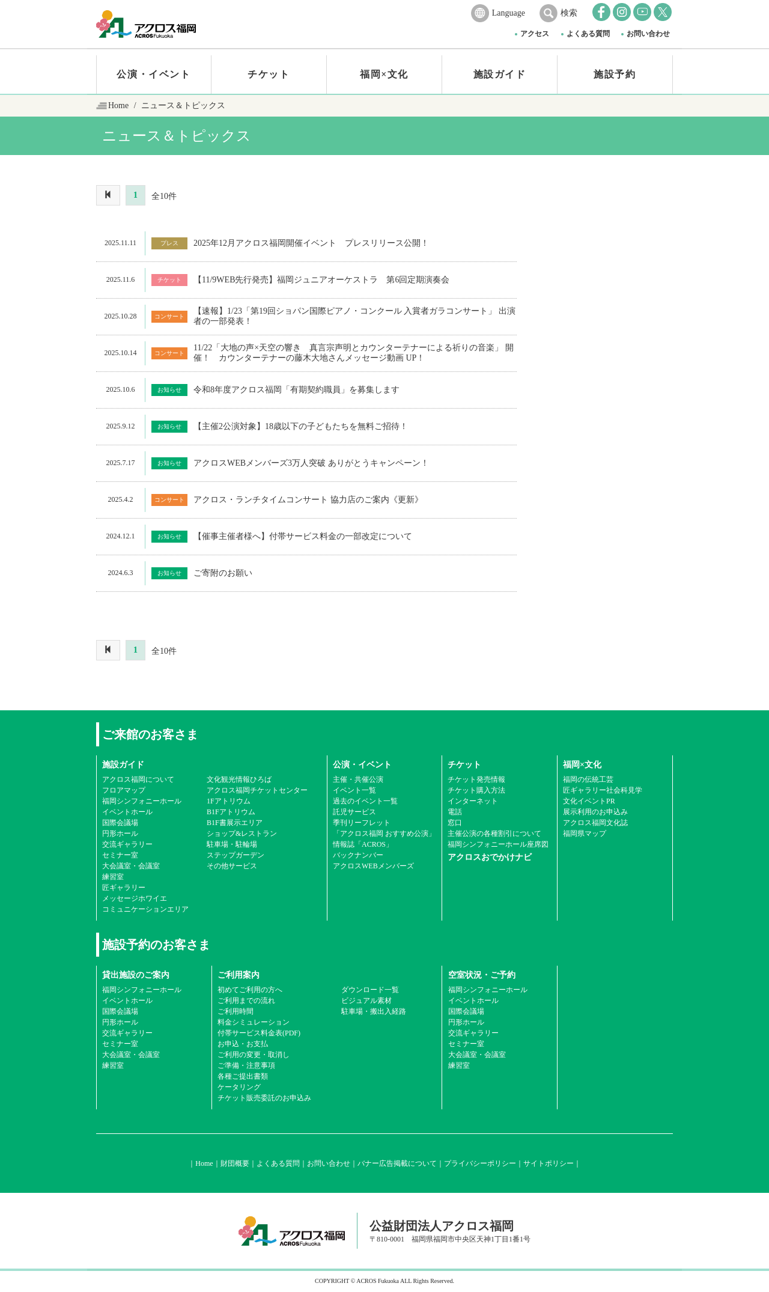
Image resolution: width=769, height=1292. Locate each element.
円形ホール (120, 833)
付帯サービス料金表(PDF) (258, 1033)
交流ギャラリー (127, 844)
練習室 (113, 877)
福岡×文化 (384, 74)
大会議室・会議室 (131, 866)
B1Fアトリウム (231, 812)
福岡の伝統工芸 (588, 779)
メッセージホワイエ (134, 898)
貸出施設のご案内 (135, 975)
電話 (455, 812)
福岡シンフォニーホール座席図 (498, 844)
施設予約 (615, 74)
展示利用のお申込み (595, 812)
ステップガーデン (235, 855)
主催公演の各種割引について (494, 833)
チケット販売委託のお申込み (264, 1098)
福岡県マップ (584, 833)
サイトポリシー (548, 1163)
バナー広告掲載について (397, 1163)
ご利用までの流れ (246, 1000)
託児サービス (354, 812)
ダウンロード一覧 (370, 990)
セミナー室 (120, 855)
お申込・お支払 (242, 1044)
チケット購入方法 (476, 790)
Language (508, 12)
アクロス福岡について (138, 779)
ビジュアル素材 (366, 1000)
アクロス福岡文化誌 (595, 822)
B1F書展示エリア (235, 822)
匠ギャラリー (123, 887)
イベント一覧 (354, 790)
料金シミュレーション (253, 1022)
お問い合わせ (648, 33)
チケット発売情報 (476, 779)
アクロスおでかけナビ (490, 857)
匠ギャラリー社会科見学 (602, 790)
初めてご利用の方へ (249, 990)
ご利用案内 (238, 975)
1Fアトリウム (229, 801)
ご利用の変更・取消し (253, 1054)
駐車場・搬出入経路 (373, 1011)
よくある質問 (588, 33)
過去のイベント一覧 (365, 801)
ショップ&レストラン (242, 833)
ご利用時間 (235, 1011)
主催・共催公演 (358, 779)
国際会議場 (120, 822)
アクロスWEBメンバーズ (373, 866)
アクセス (534, 33)
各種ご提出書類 (242, 1076)
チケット (269, 74)
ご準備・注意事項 (246, 1065)
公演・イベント (153, 74)
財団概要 (234, 1163)
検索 (569, 12)
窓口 (455, 822)
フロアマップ (123, 790)
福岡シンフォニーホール (141, 801)
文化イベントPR (589, 801)
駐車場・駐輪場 (232, 844)
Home (118, 105)
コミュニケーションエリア (145, 909)
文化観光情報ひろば (239, 779)
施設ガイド (499, 74)
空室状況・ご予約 (481, 975)
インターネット (473, 801)
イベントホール (127, 812)
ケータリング (239, 1087)
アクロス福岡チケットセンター (257, 790)
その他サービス (232, 866)
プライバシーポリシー (480, 1163)
